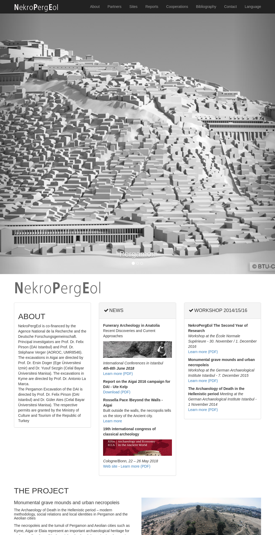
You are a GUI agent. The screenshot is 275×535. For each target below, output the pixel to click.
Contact (230, 6)
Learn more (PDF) (118, 373)
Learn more (112, 421)
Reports (151, 6)
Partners (114, 6)
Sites (133, 6)
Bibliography (206, 6)
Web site (110, 466)
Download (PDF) (116, 392)
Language (253, 6)
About (95, 6)
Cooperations (177, 6)
